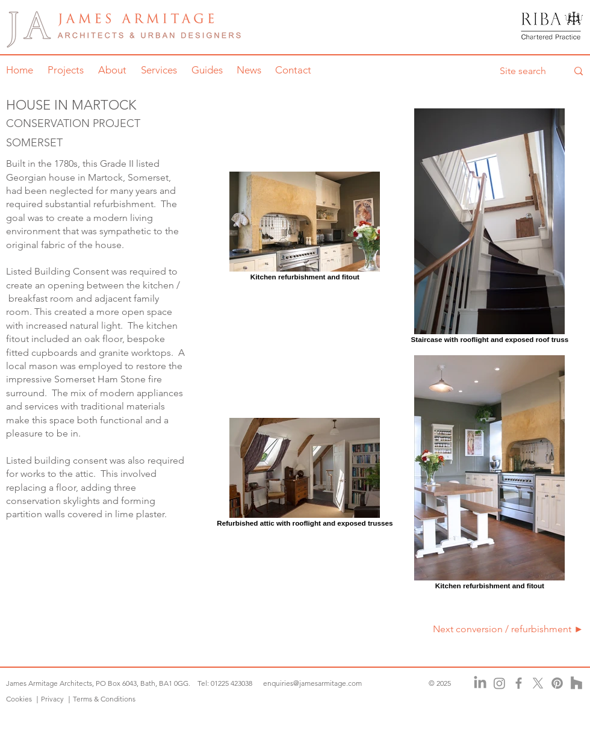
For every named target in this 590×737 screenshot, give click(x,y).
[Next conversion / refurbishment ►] (505, 629)
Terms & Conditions (104, 698)
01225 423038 (231, 683)
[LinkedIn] (480, 683)
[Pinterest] (557, 683)
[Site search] (524, 71)
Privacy (52, 698)
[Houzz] (576, 683)
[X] (537, 683)
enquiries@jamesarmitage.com (312, 683)
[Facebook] (518, 683)
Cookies (20, 698)
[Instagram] (499, 683)
